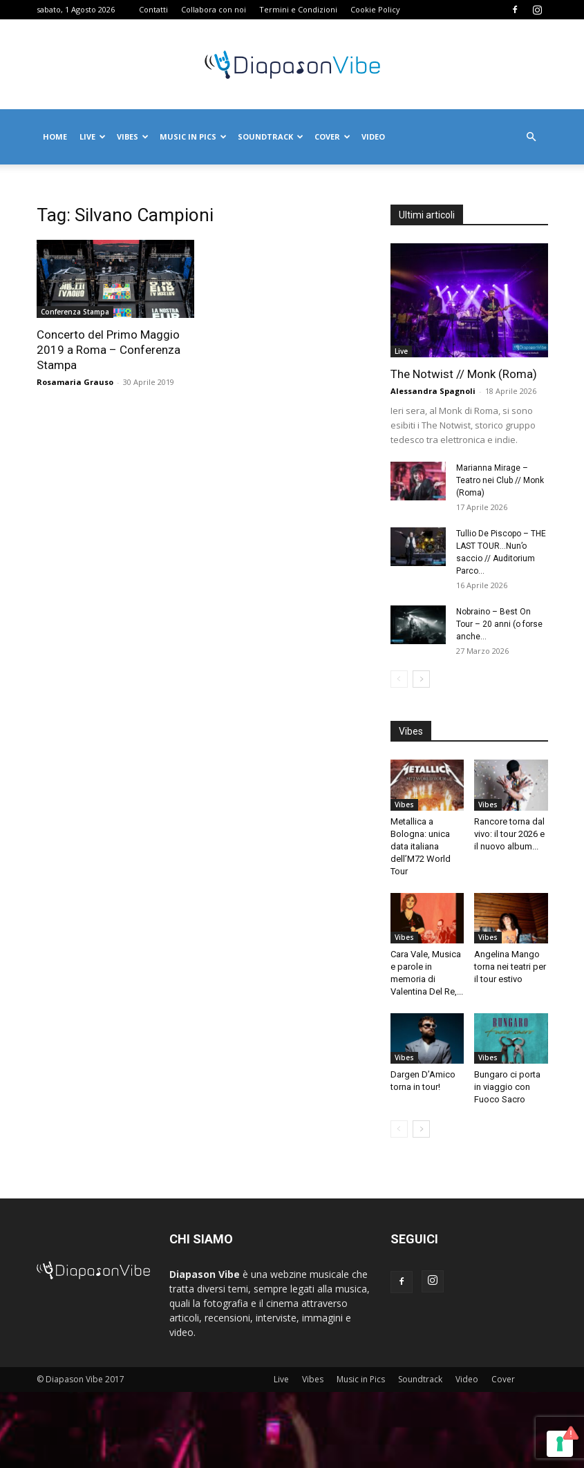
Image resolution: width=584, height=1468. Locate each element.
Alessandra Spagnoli (432, 391)
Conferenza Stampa (75, 312)
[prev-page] (399, 679)
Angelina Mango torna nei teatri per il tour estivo (510, 966)
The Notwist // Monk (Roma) (463, 374)
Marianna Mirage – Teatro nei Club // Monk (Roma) (500, 480)
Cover (332, 136)
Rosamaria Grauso (75, 382)
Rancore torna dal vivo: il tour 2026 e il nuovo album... (509, 833)
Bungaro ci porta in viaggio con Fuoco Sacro (507, 1086)
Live (92, 136)
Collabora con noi (213, 9)
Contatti (153, 9)
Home (55, 136)
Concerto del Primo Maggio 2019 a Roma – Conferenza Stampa (108, 350)
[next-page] (421, 679)
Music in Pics (193, 136)
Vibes (133, 136)
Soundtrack (270, 136)
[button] (531, 137)
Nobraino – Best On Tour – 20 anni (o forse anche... (499, 624)
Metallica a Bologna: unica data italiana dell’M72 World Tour (420, 846)
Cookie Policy (375, 9)
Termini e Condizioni (298, 9)
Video (373, 136)
